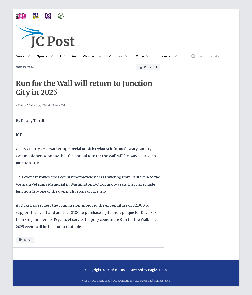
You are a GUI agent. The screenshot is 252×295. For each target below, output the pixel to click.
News (20, 56)
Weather (89, 56)
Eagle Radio (157, 270)
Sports (42, 56)
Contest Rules (162, 280)
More (139, 56)
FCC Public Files (101, 280)
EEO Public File (143, 280)
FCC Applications (122, 280)
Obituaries (68, 56)
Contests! (164, 56)
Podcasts (116, 56)
